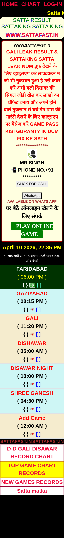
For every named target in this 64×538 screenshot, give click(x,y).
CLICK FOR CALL (32, 184)
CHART (30, 4)
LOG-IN (53, 4)
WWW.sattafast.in (32, 35)
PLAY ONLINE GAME (34, 230)
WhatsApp (32, 196)
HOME (10, 4)
